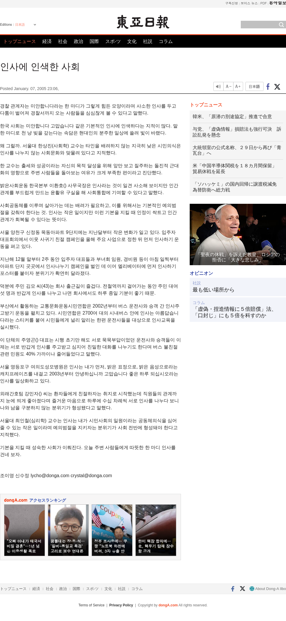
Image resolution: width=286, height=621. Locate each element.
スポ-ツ (113, 41)
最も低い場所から (214, 290)
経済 (47, 41)
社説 (147, 41)
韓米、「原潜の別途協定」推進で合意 (232, 116)
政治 (78, 41)
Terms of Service (91, 605)
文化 (132, 41)
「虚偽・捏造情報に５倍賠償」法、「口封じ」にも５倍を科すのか (235, 312)
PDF (263, 3)
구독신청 (231, 3)
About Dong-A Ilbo (268, 588)
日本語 (20, 24)
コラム (166, 41)
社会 (62, 41)
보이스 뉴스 (249, 3)
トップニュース (19, 41)
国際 (94, 41)
